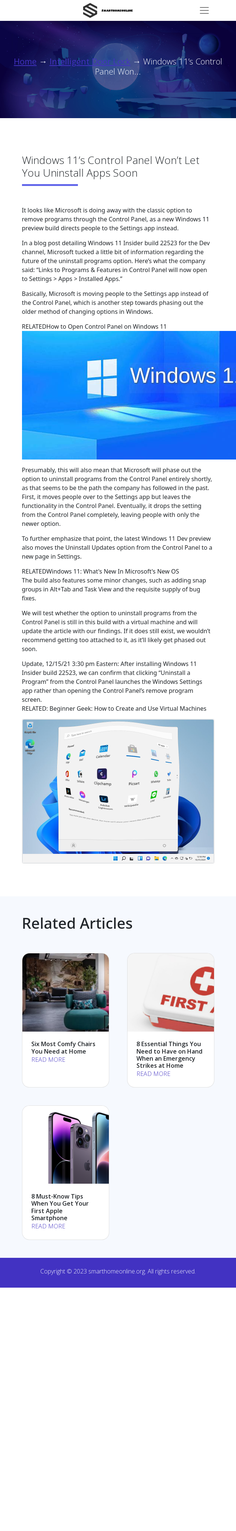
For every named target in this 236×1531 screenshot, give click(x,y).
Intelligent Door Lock (90, 61)
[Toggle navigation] (204, 10)
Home (25, 61)
